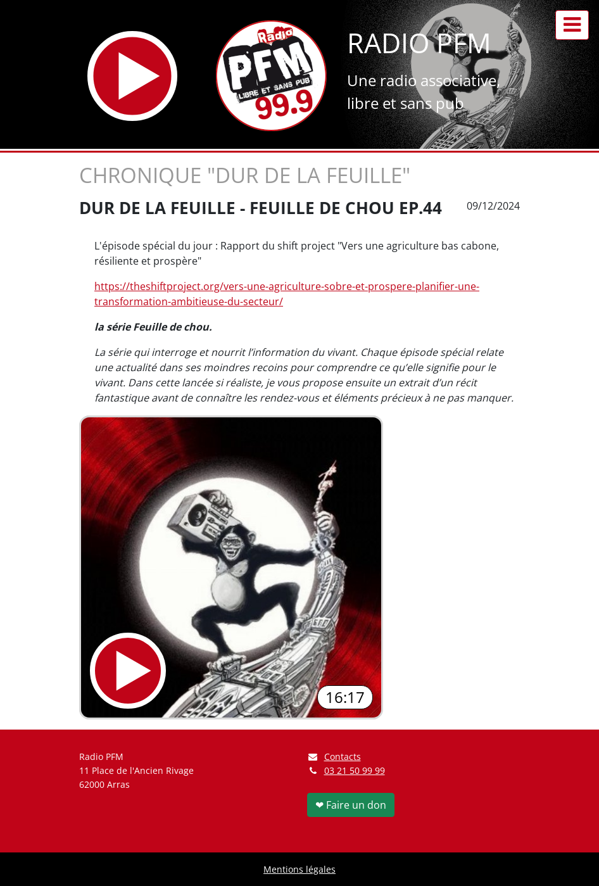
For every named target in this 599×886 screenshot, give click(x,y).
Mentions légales (299, 869)
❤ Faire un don (350, 805)
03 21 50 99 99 (354, 770)
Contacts (334, 756)
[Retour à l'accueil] (271, 75)
